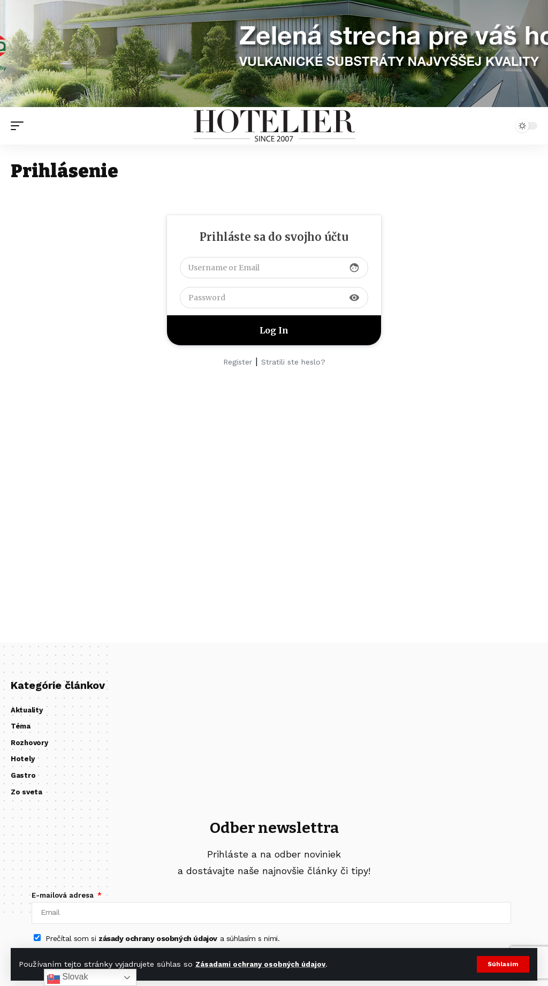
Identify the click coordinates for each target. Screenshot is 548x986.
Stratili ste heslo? (293, 362)
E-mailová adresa (64, 895)
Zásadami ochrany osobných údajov (263, 964)
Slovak (67, 977)
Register (237, 362)
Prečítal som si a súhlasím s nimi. (162, 942)
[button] (502, 964)
